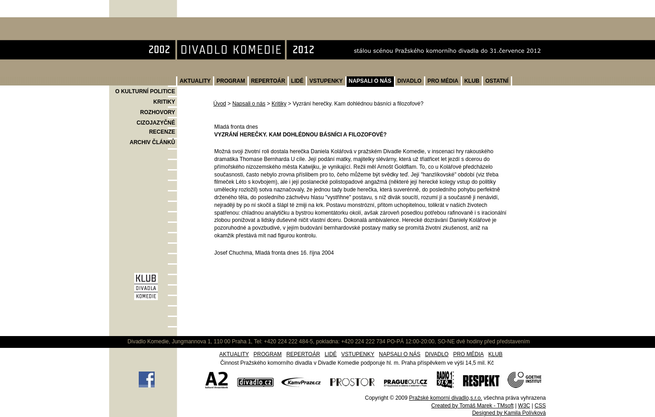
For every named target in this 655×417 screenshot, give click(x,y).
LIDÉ (297, 81)
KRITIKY (164, 102)
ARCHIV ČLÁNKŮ (152, 142)
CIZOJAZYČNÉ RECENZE (155, 127)
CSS (540, 405)
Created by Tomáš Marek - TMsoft (472, 405)
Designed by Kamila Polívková (509, 413)
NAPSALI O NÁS (370, 81)
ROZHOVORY (157, 112)
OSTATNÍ (497, 81)
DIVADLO (410, 81)
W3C (524, 405)
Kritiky (279, 103)
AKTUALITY (195, 81)
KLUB (471, 81)
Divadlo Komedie (138, 22)
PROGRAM (231, 81)
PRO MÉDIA (443, 81)
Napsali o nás (249, 103)
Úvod (219, 103)
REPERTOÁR (268, 81)
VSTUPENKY (326, 81)
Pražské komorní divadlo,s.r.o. (445, 398)
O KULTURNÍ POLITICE (145, 91)
